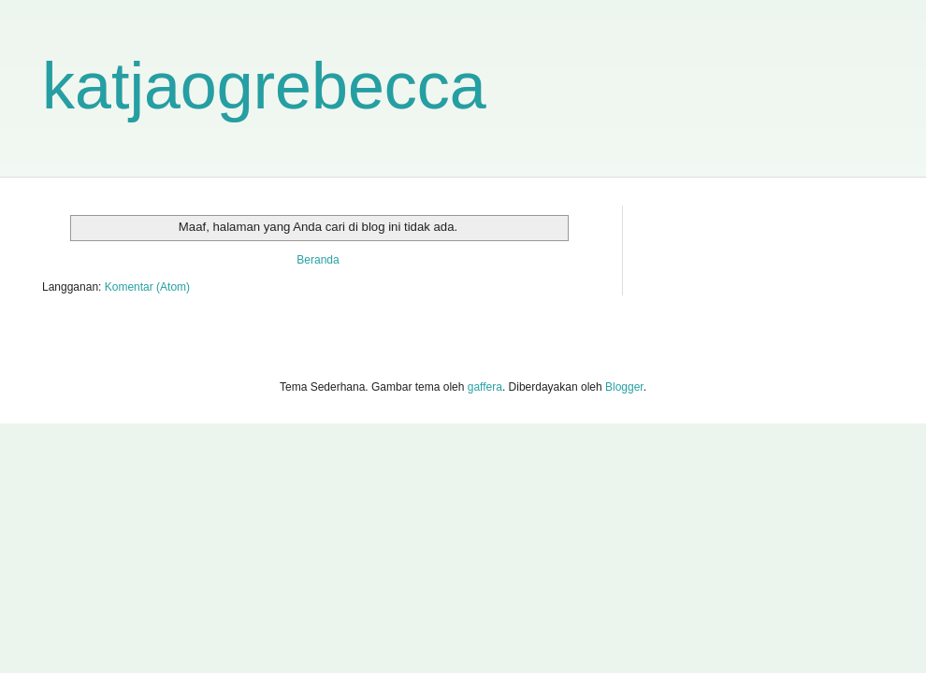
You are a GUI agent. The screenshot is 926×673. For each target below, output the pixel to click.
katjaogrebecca (264, 86)
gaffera (485, 387)
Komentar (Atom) (147, 287)
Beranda (318, 259)
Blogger (624, 387)
